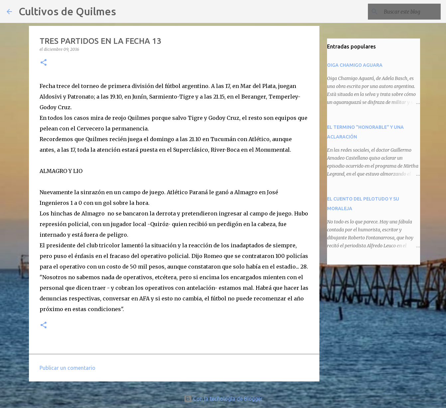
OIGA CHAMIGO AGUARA (355, 65)
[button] (44, 62)
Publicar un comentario (67, 368)
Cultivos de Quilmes (67, 11)
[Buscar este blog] (406, 12)
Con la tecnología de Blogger (223, 399)
